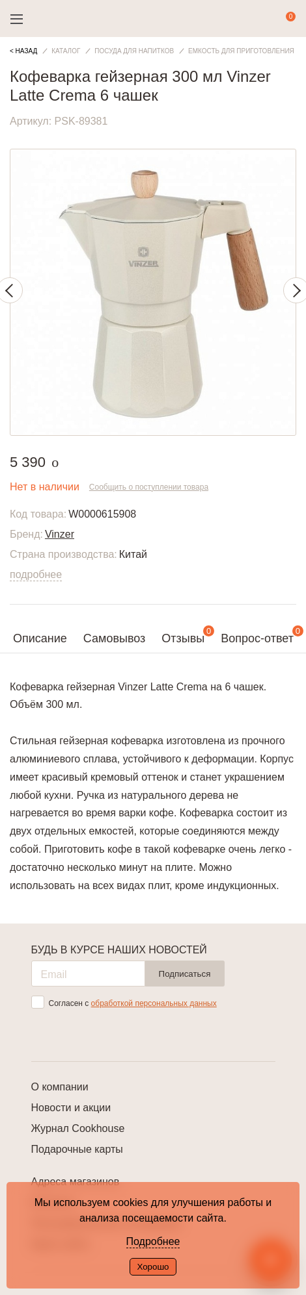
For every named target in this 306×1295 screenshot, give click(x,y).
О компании (60, 1086)
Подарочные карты (77, 1149)
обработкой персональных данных (154, 1003)
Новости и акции (71, 1107)
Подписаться (185, 974)
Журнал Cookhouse (78, 1128)
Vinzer (59, 534)
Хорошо (153, 1267)
